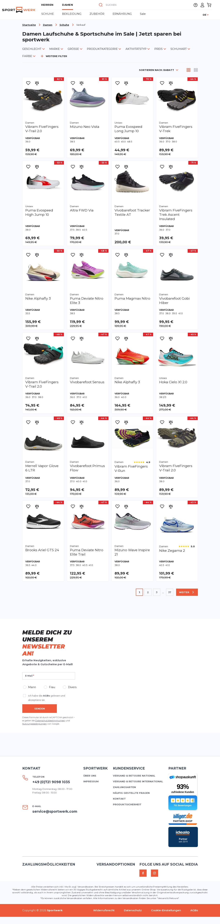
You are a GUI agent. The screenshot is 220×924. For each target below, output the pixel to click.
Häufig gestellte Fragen (131, 792)
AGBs (46, 695)
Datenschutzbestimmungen (50, 720)
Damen (67, 4)
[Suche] (101, 5)
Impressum (91, 781)
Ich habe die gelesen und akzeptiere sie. (46, 697)
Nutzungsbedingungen (34, 723)
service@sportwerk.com (54, 811)
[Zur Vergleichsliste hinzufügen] (37, 83)
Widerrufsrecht (104, 910)
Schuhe (47, 13)
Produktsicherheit (127, 804)
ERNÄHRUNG (122, 13)
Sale (143, 13)
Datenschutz (133, 910)
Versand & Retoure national (134, 775)
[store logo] (18, 10)
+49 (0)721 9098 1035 (51, 782)
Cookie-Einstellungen (166, 910)
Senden (39, 708)
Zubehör (97, 13)
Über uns (89, 775)
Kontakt (119, 798)
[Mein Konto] (202, 5)
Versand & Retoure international (138, 781)
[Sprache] (206, 15)
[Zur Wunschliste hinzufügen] (28, 83)
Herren (47, 4)
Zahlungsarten (124, 787)
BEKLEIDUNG (71, 13)
